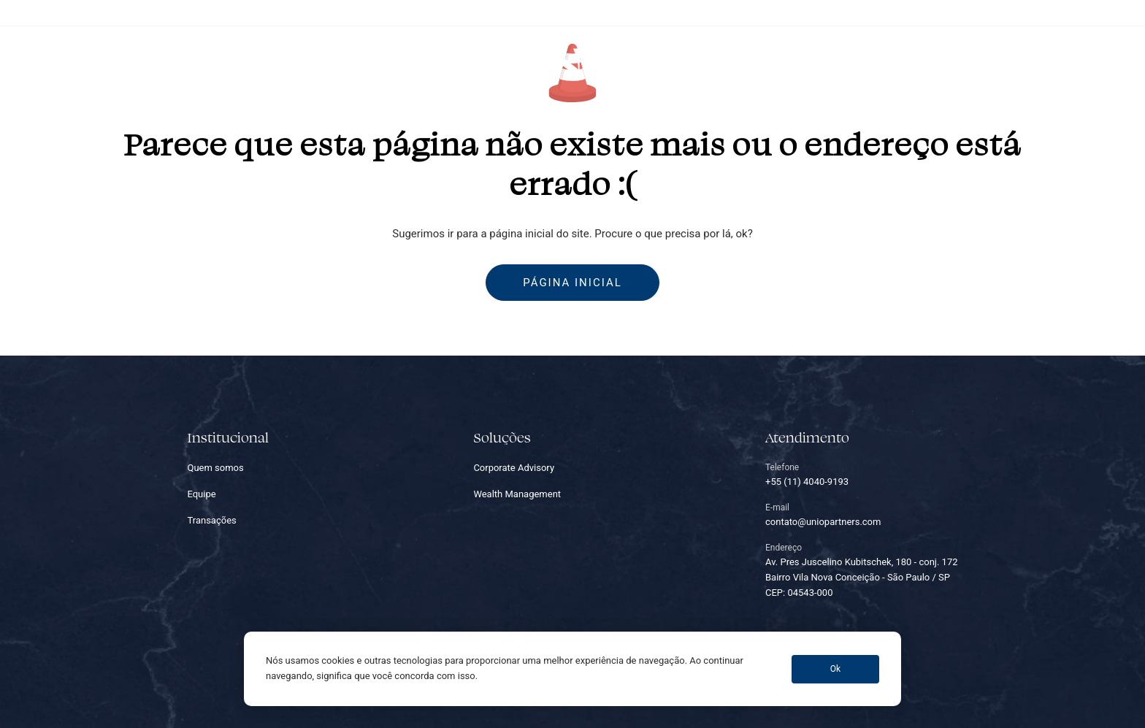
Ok (835, 669)
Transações (682, 63)
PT (1072, 63)
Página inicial (572, 282)
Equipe (477, 63)
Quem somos (320, 63)
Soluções (407, 63)
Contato (840, 63)
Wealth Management (517, 493)
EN (1101, 63)
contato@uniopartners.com (1055, 12)
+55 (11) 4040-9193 (948, 12)
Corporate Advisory (513, 467)
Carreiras (766, 63)
